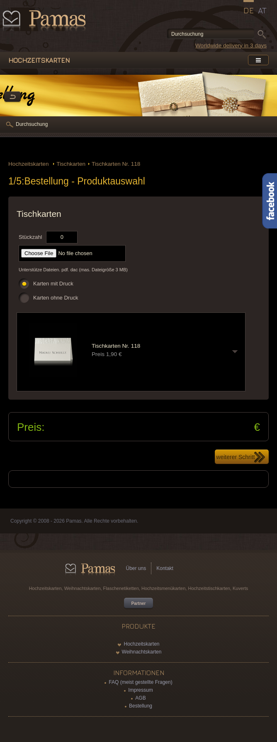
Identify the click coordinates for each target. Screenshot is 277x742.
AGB (140, 698)
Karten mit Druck (53, 283)
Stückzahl (30, 237)
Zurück (12, 97)
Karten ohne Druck (55, 298)
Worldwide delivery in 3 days (231, 45)
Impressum (140, 690)
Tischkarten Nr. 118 (116, 164)
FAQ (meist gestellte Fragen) (140, 682)
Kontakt (164, 568)
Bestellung (140, 706)
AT (262, 10)
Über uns (136, 568)
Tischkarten (70, 164)
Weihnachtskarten (142, 652)
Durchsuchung (32, 124)
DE (248, 10)
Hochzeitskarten (29, 164)
